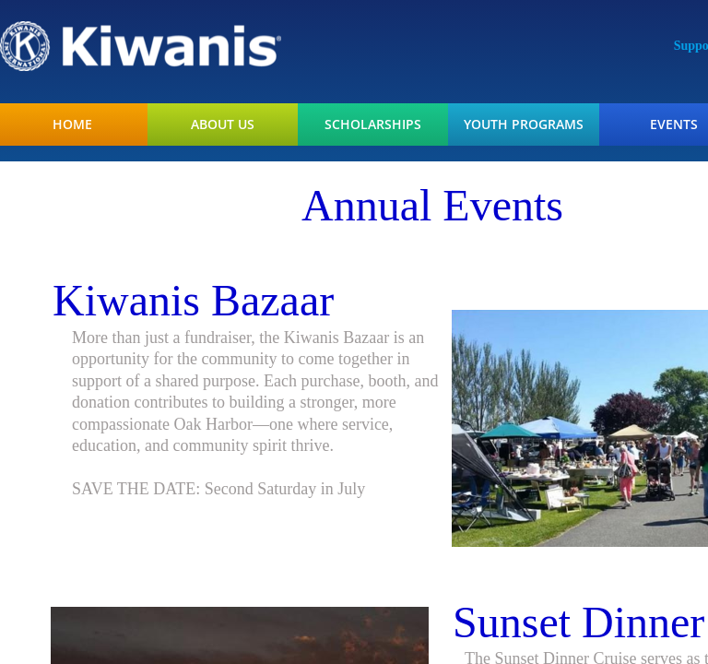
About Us (222, 124)
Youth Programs (524, 124)
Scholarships (372, 124)
